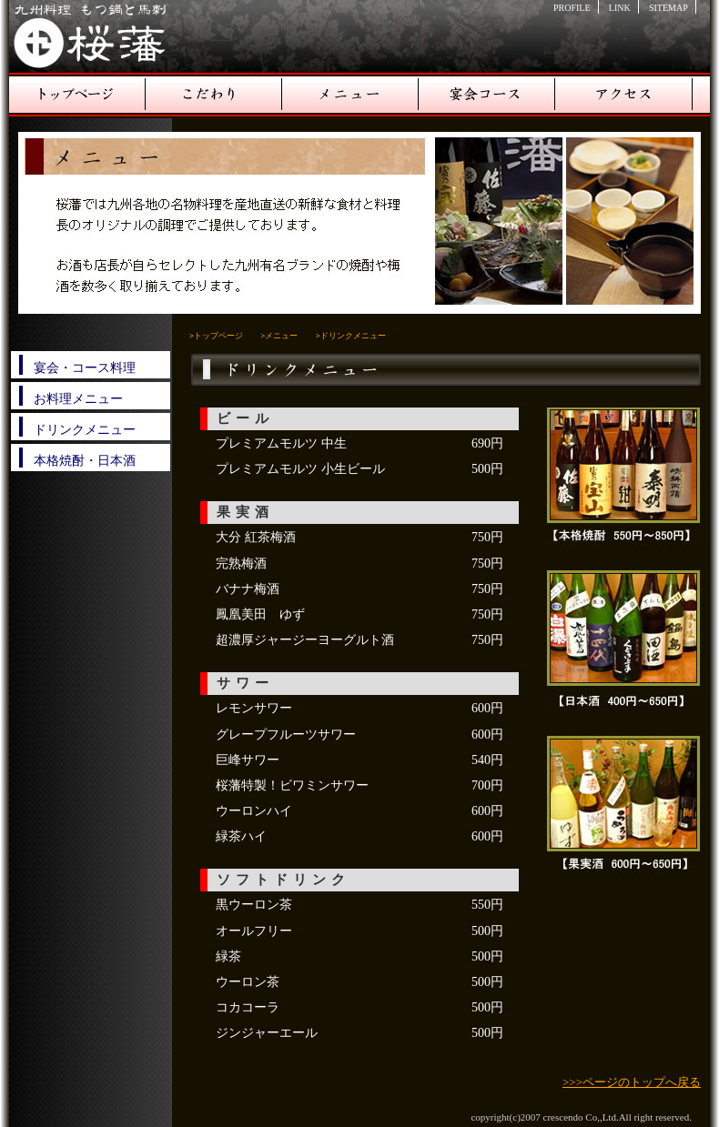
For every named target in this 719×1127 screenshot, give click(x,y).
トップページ (77, 95)
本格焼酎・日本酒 (85, 461)
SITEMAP (668, 8)
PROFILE (572, 8)
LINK (620, 8)
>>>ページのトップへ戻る (631, 1082)
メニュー (350, 95)
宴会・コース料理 (85, 368)
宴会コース (487, 95)
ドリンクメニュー (85, 430)
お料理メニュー (78, 399)
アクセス (623, 95)
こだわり (214, 95)
